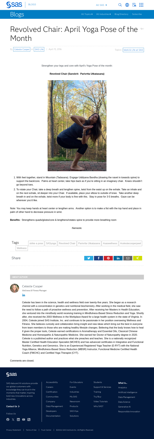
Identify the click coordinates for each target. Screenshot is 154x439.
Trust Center (46, 430)
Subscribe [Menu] (137, 14)
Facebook (7, 419)
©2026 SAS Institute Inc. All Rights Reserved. (75, 430)
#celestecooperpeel (130, 243)
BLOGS (32, 5)
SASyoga (51, 243)
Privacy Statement (13, 430)
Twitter (13, 419)
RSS (28, 419)
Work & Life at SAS (133, 50)
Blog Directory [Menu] (121, 14)
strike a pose (36, 243)
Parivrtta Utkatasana (89, 243)
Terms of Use (31, 430)
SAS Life (39, 49)
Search (120, 5)
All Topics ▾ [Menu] (86, 14)
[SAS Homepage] (15, 5)
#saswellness (110, 243)
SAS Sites (141, 5)
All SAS (100, 5)
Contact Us (134, 5)
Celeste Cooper (21, 49)
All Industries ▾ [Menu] (103, 14)
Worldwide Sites (127, 5)
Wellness (22, 248)
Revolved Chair (67, 243)
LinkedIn (18, 419)
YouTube (23, 419)
